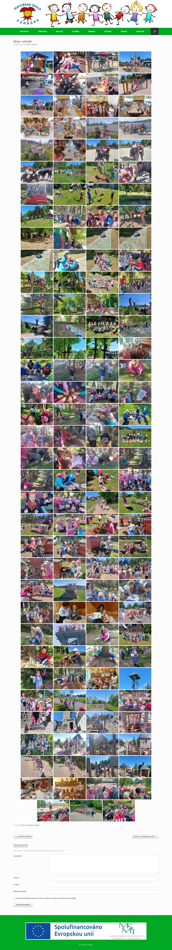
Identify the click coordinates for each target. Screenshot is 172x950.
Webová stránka (19, 891)
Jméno (16, 878)
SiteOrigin (84, 945)
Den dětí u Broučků (23, 836)
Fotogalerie (30, 825)
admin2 (34, 45)
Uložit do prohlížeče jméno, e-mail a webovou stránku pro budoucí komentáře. (46, 898)
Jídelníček (42, 31)
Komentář (17, 856)
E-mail (16, 885)
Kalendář (140, 31)
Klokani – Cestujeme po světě (145, 836)
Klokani (91, 31)
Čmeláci (108, 31)
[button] (155, 31)
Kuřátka (75, 31)
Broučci (59, 31)
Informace (24, 31)
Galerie (124, 31)
